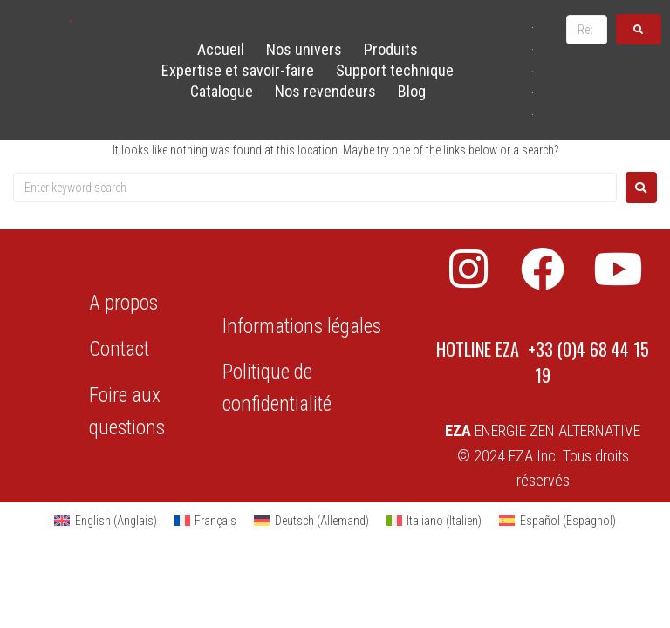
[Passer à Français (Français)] (206, 520)
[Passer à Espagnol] (532, 114)
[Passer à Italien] (532, 92)
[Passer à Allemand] (532, 70)
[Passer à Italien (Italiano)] (434, 520)
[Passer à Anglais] (532, 27)
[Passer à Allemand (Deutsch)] (311, 520)
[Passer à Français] (532, 48)
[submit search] (638, 29)
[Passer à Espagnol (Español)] (557, 520)
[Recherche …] (586, 29)
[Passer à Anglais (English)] (105, 520)
